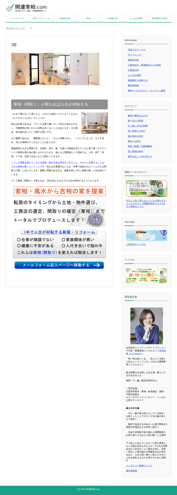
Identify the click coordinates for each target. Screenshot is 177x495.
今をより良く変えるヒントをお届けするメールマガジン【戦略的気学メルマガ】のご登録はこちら (146, 203)
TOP (15, 28)
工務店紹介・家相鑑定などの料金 (144, 65)
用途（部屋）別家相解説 (140, 146)
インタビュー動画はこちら (139, 465)
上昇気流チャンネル (136, 244)
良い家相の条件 (135, 151)
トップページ (17, 18)
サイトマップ (134, 55)
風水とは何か (134, 141)
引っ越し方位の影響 (138, 126)
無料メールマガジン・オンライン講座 (146, 90)
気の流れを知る (135, 136)
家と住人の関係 (135, 121)
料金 (88, 18)
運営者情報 (133, 85)
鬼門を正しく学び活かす (140, 156)
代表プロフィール (41, 18)
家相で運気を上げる (138, 115)
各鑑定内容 (64, 18)
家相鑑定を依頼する (138, 80)
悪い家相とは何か (136, 131)
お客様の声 (112, 18)
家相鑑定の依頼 (159, 18)
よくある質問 (136, 18)
